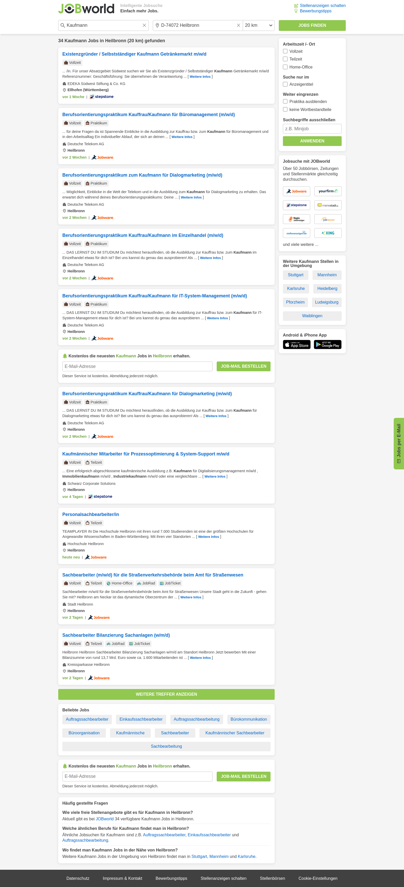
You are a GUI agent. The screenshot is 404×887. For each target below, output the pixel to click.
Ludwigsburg (327, 302)
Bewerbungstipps (316, 11)
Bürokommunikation (249, 719)
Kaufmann (75, 40)
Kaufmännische (130, 733)
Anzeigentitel (301, 84)
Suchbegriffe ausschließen (309, 120)
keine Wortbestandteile (310, 109)
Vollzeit (296, 51)
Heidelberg (327, 288)
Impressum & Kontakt (122, 878)
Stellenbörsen (272, 878)
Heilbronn (115, 40)
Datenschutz (77, 878)
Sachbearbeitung (166, 746)
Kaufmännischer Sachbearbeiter (234, 733)
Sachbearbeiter (175, 733)
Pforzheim (295, 302)
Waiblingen (312, 316)
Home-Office (301, 67)
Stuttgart (199, 856)
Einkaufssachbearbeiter (141, 719)
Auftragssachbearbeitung (197, 719)
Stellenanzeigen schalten (323, 5)
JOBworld (105, 819)
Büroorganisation (84, 733)
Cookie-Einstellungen (318, 878)
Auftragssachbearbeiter (87, 719)
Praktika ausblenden (308, 101)
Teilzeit (296, 59)
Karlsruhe (246, 856)
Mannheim (219, 856)
